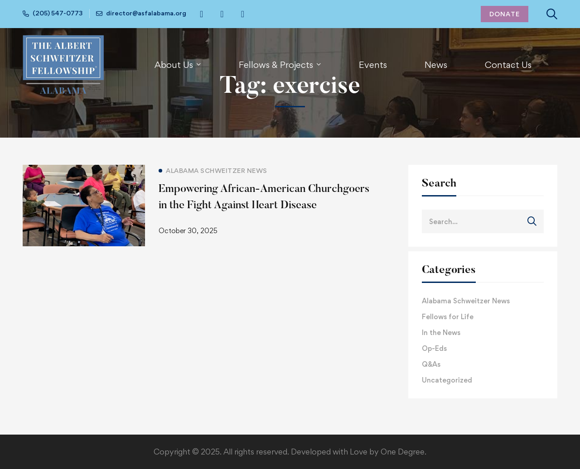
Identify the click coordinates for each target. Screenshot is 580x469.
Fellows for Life (448, 316)
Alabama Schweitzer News (466, 301)
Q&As (431, 364)
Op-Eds (434, 348)
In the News (441, 332)
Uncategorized (447, 380)
